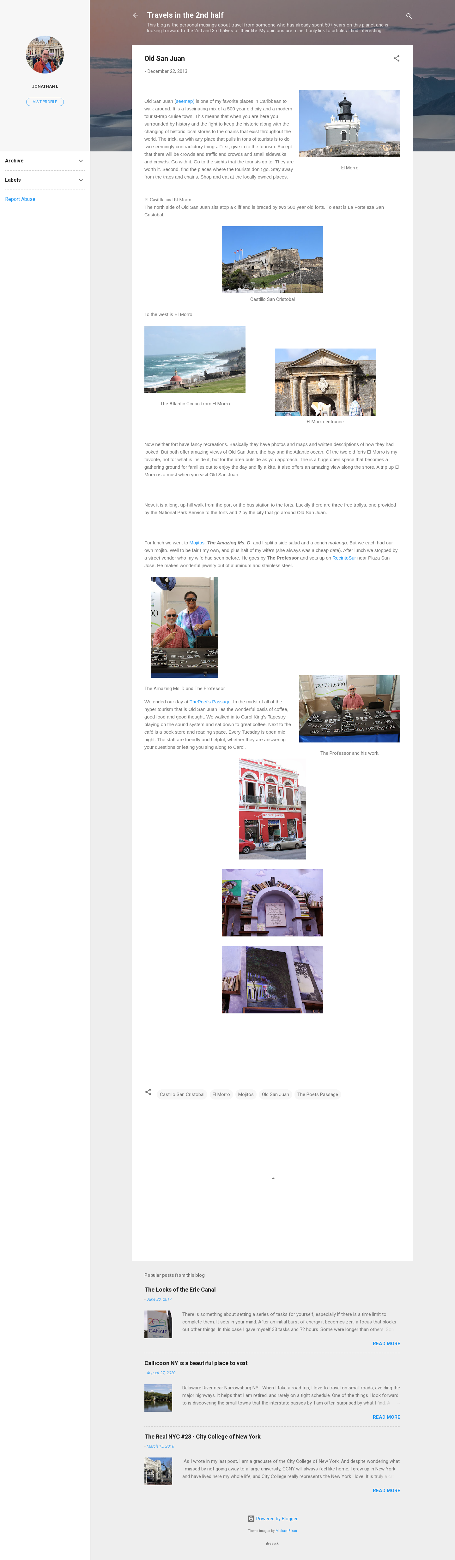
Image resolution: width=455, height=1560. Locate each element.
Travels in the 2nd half (185, 15)
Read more (386, 1343)
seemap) (185, 101)
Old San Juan (275, 1094)
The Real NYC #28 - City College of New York (202, 1436)
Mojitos (197, 542)
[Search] (409, 17)
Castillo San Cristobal (182, 1094)
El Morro (221, 1094)
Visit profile (45, 102)
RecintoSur (344, 557)
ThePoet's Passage (210, 701)
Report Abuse (20, 199)
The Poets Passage (317, 1094)
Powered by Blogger (272, 1519)
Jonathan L (45, 86)
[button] (396, 59)
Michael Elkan (286, 1531)
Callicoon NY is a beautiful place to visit (196, 1363)
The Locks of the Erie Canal (180, 1289)
